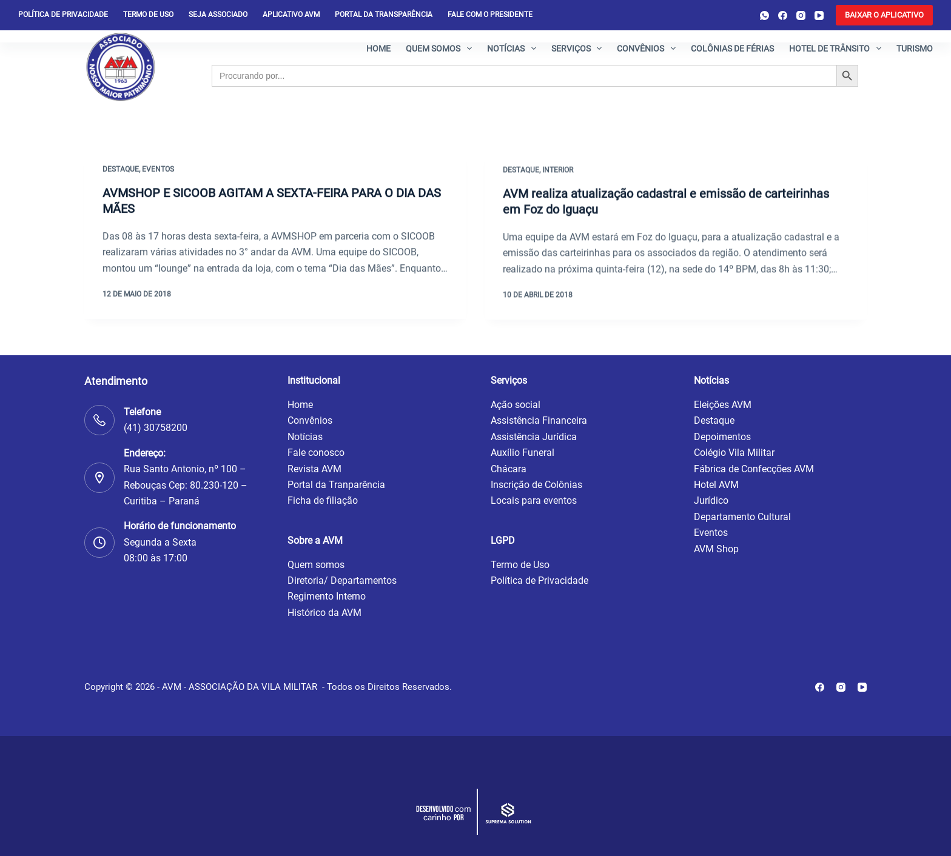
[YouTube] (819, 15)
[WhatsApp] (764, 15)
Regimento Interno (326, 596)
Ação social (515, 404)
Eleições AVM (722, 404)
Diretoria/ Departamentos (342, 580)
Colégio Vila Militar (734, 452)
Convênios (648, 48)
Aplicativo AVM (291, 14)
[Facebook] (782, 15)
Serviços (579, 48)
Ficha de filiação (322, 500)
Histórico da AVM (324, 612)
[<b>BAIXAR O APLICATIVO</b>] (884, 15)
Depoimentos (722, 437)
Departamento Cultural (742, 517)
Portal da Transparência (383, 14)
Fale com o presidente (490, 14)
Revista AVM (314, 469)
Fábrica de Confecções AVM (754, 469)
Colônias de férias (732, 48)
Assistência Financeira (539, 420)
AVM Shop (716, 549)
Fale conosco (315, 452)
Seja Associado (218, 14)
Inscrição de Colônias (536, 484)
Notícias (514, 48)
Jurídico (711, 500)
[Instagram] (800, 15)
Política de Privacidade (539, 580)
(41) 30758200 (155, 427)
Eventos (158, 170)
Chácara (508, 469)
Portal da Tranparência (336, 484)
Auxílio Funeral (522, 452)
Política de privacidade (63, 14)
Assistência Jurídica (534, 437)
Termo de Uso (148, 14)
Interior (557, 173)
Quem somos (441, 48)
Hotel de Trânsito (837, 48)
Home (378, 48)
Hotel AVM (716, 484)
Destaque (120, 170)
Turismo (914, 48)
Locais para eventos (534, 500)
